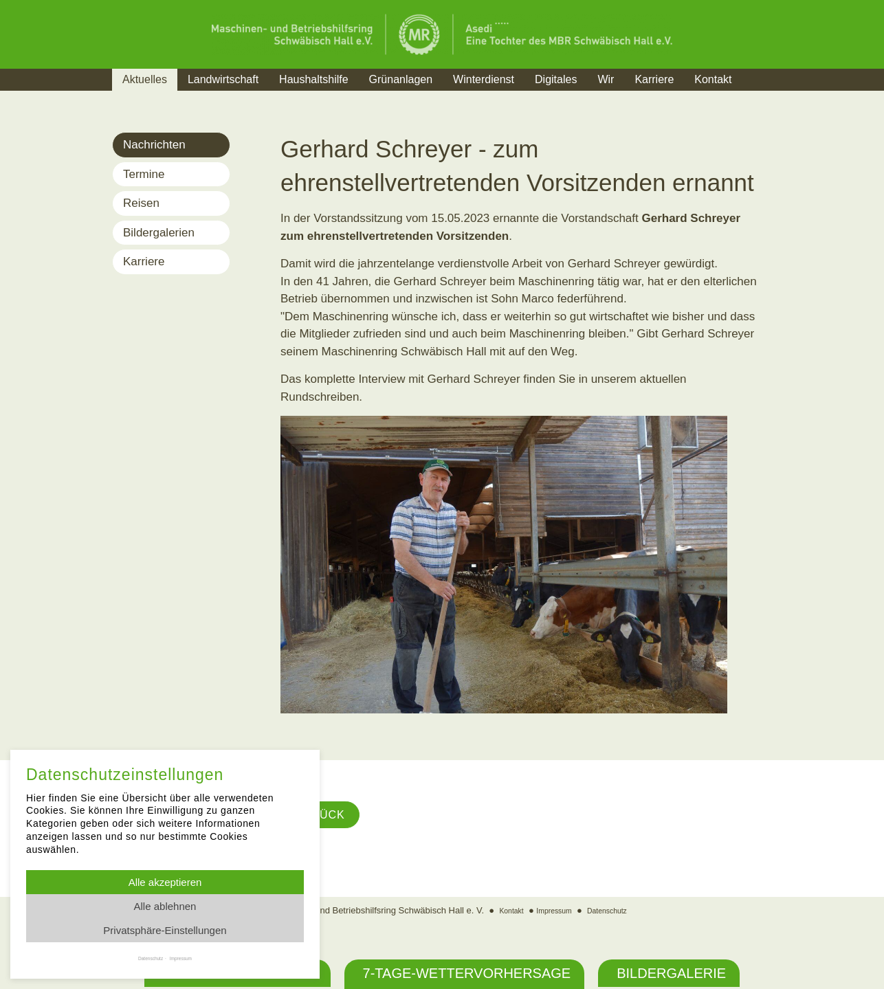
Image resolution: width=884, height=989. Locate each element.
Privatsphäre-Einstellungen (164, 930)
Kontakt (712, 79)
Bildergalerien (159, 232)
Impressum (552, 914)
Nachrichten (154, 144)
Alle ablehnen (165, 906)
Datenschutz (614, 914)
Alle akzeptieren (165, 882)
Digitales (556, 79)
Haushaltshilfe (314, 79)
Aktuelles (144, 79)
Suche (768, 96)
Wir (605, 79)
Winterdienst (483, 79)
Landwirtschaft (223, 79)
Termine (143, 174)
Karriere (654, 79)
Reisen (141, 203)
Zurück (325, 816)
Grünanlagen (401, 79)
